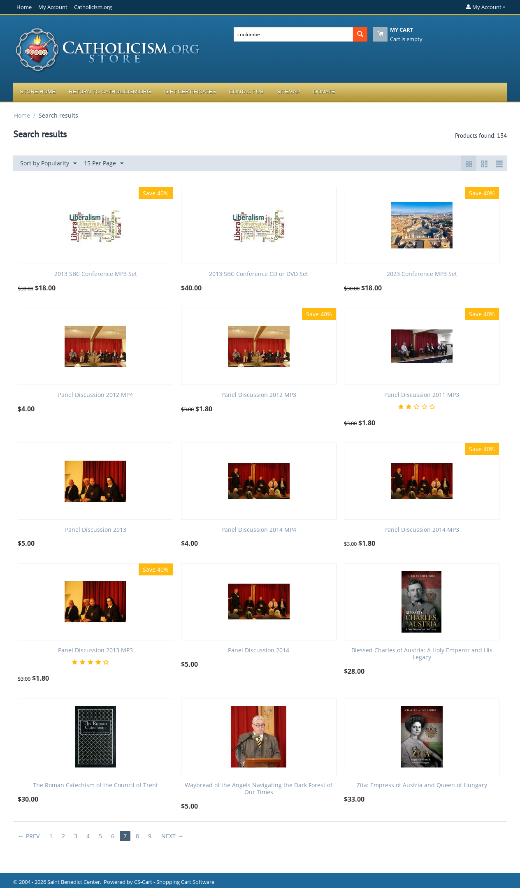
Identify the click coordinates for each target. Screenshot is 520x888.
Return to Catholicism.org (110, 91)
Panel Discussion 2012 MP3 (258, 395)
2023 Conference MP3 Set (422, 274)
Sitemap (288, 91)
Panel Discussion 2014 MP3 (421, 529)
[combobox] (293, 34)
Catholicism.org (93, 7)
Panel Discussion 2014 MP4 (258, 529)
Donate (324, 91)
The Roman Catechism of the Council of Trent (95, 785)
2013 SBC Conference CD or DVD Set (258, 274)
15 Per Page (103, 163)
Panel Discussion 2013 (95, 529)
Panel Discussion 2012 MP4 (95, 395)
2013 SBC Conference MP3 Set (95, 274)
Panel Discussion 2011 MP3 (421, 395)
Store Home (38, 91)
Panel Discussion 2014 (258, 650)
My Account (52, 7)
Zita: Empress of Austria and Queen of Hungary (422, 785)
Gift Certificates (190, 91)
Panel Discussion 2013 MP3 (95, 650)
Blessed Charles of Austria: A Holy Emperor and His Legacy (421, 654)
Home (24, 7)
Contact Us (246, 91)
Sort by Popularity (48, 163)
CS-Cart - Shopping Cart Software (174, 882)
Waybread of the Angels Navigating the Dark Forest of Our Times (258, 789)
